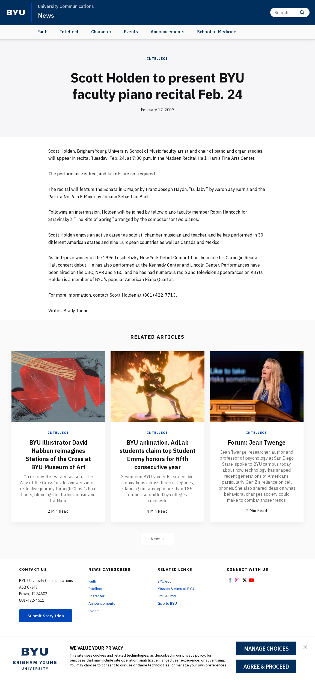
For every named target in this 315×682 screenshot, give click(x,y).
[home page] (15, 12)
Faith (42, 31)
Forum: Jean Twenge (256, 442)
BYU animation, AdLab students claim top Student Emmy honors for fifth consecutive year (157, 458)
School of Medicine (216, 31)
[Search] (290, 12)
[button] (306, 647)
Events (131, 31)
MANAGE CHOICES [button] (266, 648)
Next (157, 547)
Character (101, 31)
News (46, 15)
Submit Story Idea (47, 624)
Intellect (69, 31)
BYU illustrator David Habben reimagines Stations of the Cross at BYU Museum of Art (58, 454)
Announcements (168, 31)
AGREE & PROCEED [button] (266, 666)
